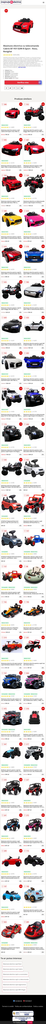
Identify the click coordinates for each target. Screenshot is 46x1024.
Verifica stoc (29, 82)
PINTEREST (27, 1001)
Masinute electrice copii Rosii (12, 964)
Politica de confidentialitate (23, 1006)
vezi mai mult (22, 67)
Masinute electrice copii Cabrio (13, 969)
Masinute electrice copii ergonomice (14, 985)
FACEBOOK (17, 1001)
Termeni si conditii (8, 1006)
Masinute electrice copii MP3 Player (14, 990)
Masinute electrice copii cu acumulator (15, 974)
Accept (30, 1022)
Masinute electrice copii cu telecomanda (16, 979)
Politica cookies (38, 1006)
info (20, 134)
